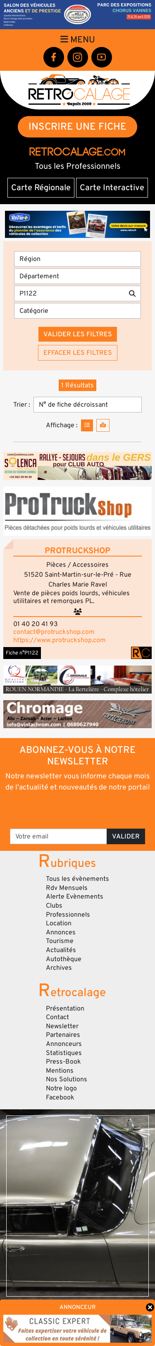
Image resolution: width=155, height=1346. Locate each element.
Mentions (60, 1070)
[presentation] (78, 809)
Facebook (60, 1097)
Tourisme (60, 940)
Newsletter (62, 1026)
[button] (77, 511)
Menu (77, 39)
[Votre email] (58, 836)
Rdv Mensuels (67, 887)
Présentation (65, 1008)
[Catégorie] (77, 311)
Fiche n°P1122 (22, 653)
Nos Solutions (66, 1079)
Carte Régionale (41, 187)
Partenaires (63, 1034)
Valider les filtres (77, 334)
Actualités (61, 950)
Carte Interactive (112, 187)
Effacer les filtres (77, 352)
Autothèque (63, 959)
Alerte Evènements (74, 896)
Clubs (54, 905)
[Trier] (87, 404)
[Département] (77, 276)
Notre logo (61, 1088)
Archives (59, 967)
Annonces (61, 932)
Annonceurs (64, 1043)
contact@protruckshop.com (54, 631)
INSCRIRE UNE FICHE (77, 126)
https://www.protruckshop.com (59, 640)
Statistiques (64, 1052)
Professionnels (68, 914)
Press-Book (63, 1061)
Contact (57, 1017)
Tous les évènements (77, 878)
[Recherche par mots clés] (69, 293)
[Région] (77, 259)
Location (59, 923)
